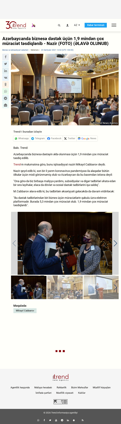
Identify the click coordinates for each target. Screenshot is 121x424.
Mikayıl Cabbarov (25, 310)
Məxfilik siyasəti (64, 392)
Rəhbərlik (61, 387)
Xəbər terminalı (95, 25)
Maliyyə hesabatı (43, 387)
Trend (17, 164)
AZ (75, 25)
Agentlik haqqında (20, 387)
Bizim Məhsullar (79, 387)
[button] (5, 57)
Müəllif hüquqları (102, 387)
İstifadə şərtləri (44, 392)
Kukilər (81, 392)
